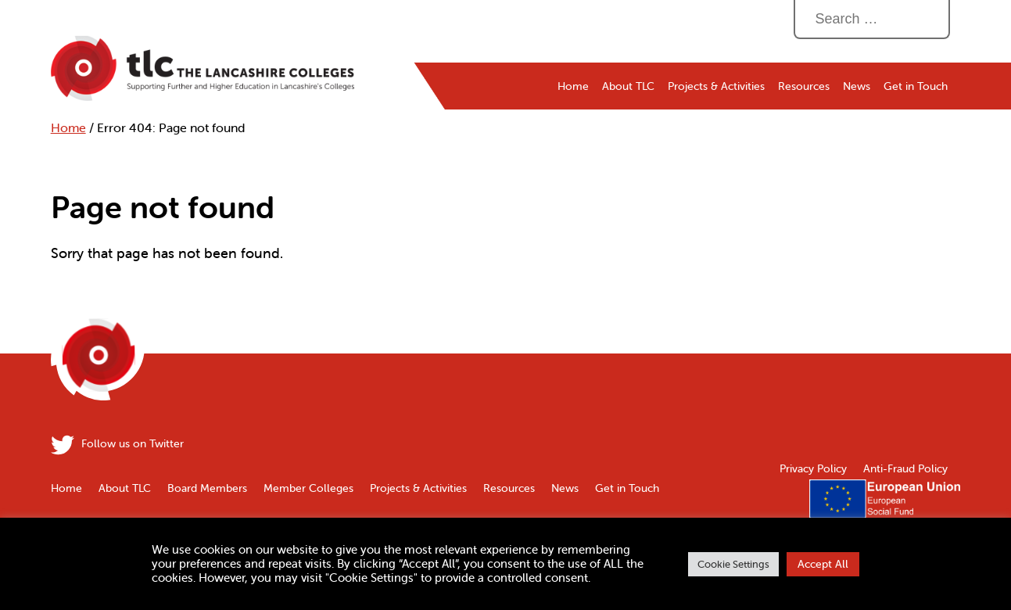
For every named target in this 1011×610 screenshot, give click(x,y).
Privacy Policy (813, 468)
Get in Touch (916, 86)
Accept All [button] (823, 564)
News (856, 86)
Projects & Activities (716, 86)
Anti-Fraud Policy (905, 468)
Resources (804, 86)
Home (68, 127)
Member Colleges (308, 488)
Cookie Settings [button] (733, 564)
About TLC (628, 86)
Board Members (207, 488)
